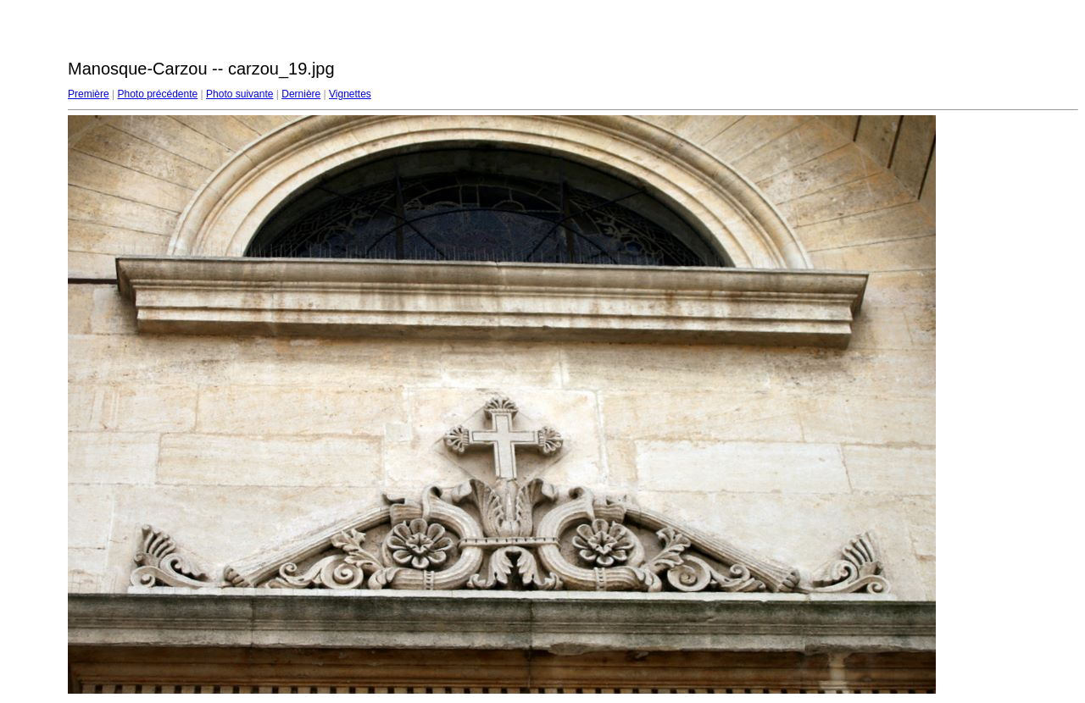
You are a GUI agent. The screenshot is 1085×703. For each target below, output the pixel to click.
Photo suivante (239, 94)
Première (88, 94)
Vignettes (350, 94)
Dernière (300, 94)
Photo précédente (157, 94)
